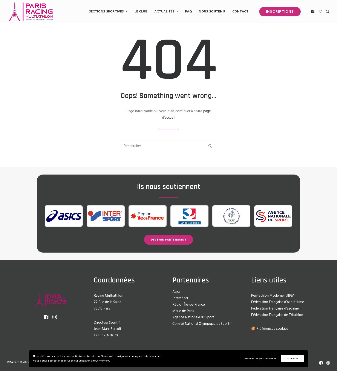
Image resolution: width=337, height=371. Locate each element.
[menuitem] (108, 11)
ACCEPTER (292, 359)
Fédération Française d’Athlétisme (277, 302)
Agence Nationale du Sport (193, 317)
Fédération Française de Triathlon (277, 315)
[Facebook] (321, 363)
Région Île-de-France (188, 305)
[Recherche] (168, 146)
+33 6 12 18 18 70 (106, 335)
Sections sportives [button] (108, 11)
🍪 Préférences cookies (269, 329)
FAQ (188, 11)
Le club (141, 11)
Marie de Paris (183, 311)
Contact (240, 11)
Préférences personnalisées (260, 359)
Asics (176, 292)
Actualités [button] (166, 11)
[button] (313, 11)
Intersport (180, 298)
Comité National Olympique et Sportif (202, 324)
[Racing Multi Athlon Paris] (30, 11)
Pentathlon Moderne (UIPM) (273, 296)
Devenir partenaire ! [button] (168, 239)
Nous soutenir (212, 11)
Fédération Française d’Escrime (275, 308)
